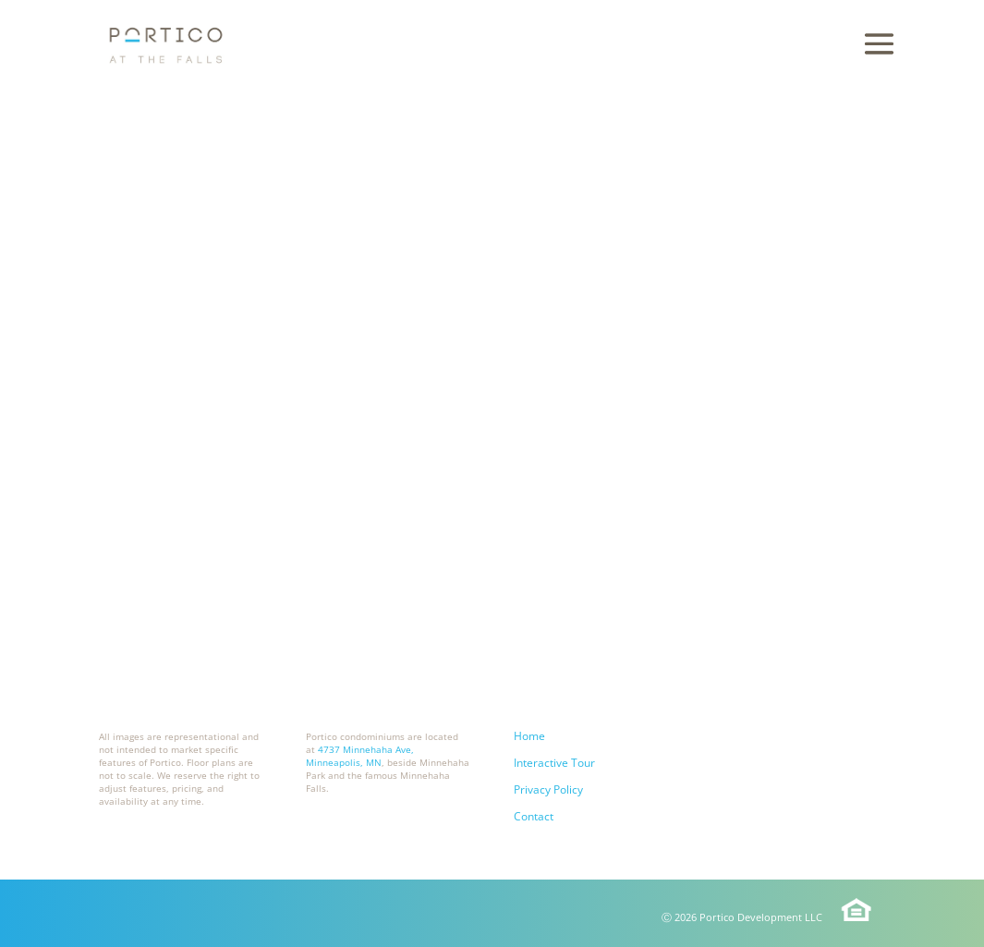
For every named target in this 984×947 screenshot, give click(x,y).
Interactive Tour (554, 763)
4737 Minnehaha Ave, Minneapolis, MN (360, 756)
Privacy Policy (548, 789)
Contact (533, 816)
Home (529, 736)
